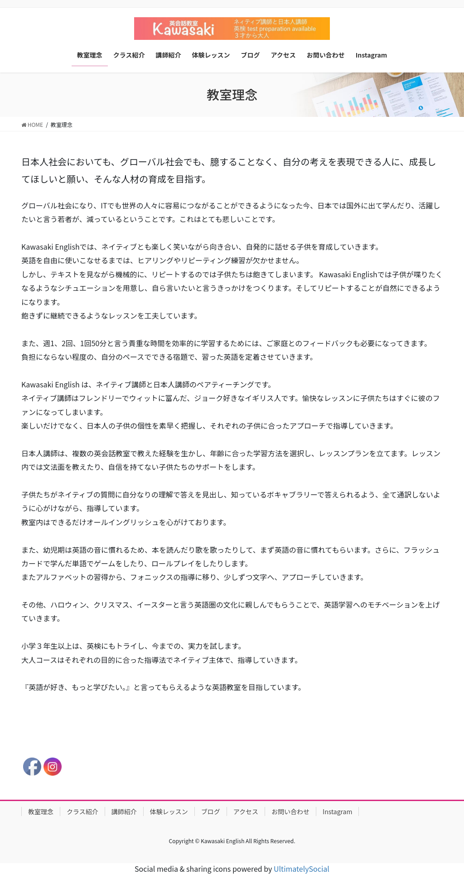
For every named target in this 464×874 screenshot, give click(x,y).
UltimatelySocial (301, 868)
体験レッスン (169, 811)
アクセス (245, 811)
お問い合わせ (290, 811)
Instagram (337, 811)
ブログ (210, 811)
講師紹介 (124, 811)
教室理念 (40, 811)
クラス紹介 (82, 811)
